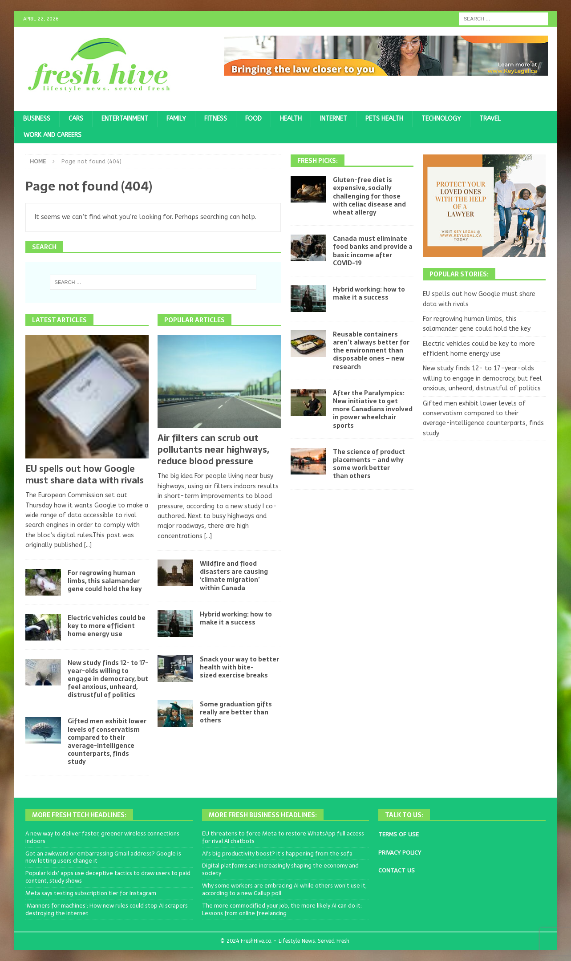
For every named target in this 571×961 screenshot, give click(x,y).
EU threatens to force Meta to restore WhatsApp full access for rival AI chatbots (283, 837)
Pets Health (384, 118)
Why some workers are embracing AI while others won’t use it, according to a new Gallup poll (284, 889)
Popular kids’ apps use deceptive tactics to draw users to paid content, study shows (107, 876)
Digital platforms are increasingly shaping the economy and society (280, 869)
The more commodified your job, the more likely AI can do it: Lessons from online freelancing (282, 909)
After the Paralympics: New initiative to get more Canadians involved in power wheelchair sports (373, 409)
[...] (88, 545)
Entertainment (124, 118)
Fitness (215, 118)
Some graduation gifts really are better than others (236, 712)
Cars (76, 118)
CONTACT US (396, 870)
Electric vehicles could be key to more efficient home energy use (107, 626)
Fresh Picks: (317, 161)
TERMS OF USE (398, 834)
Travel (490, 118)
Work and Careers (52, 135)
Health (291, 118)
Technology (441, 118)
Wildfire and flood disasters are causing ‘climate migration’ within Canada (234, 576)
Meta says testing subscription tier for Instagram (90, 893)
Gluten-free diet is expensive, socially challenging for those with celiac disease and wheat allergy (369, 196)
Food (253, 118)
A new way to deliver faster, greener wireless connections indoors (102, 837)
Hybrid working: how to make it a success (236, 618)
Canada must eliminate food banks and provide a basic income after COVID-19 (373, 251)
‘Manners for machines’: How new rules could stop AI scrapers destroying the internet (106, 909)
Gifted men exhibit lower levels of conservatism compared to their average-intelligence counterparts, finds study (107, 741)
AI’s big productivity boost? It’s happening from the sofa (277, 853)
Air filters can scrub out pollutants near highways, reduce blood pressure (213, 449)
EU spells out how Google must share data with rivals (84, 474)
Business (36, 118)
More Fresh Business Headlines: (263, 815)
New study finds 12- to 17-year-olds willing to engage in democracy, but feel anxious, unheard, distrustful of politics (108, 679)
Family (176, 118)
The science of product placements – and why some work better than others (369, 464)
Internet (333, 118)
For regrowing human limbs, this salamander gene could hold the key (105, 581)
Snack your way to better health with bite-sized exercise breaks (239, 667)
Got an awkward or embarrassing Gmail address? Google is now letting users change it (103, 857)
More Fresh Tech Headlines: (79, 815)
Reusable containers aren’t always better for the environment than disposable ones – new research (371, 350)
